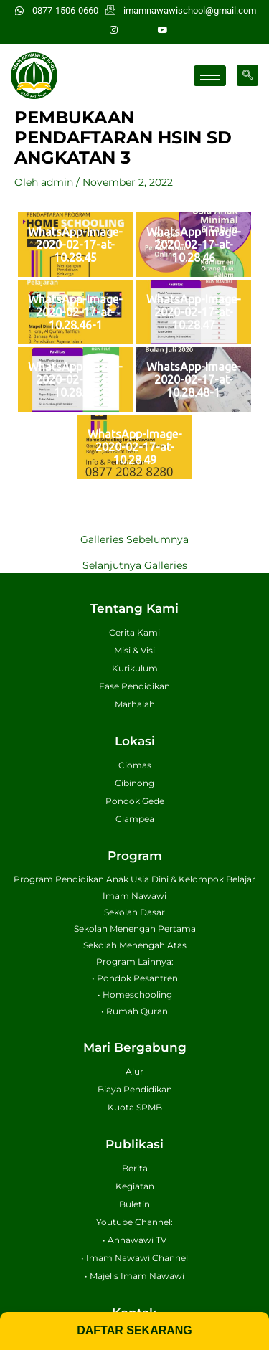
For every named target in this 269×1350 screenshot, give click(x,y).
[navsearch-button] (247, 75)
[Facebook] (138, 30)
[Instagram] (114, 30)
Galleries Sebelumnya (134, 540)
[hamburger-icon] (210, 75)
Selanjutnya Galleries (134, 566)
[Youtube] (163, 30)
